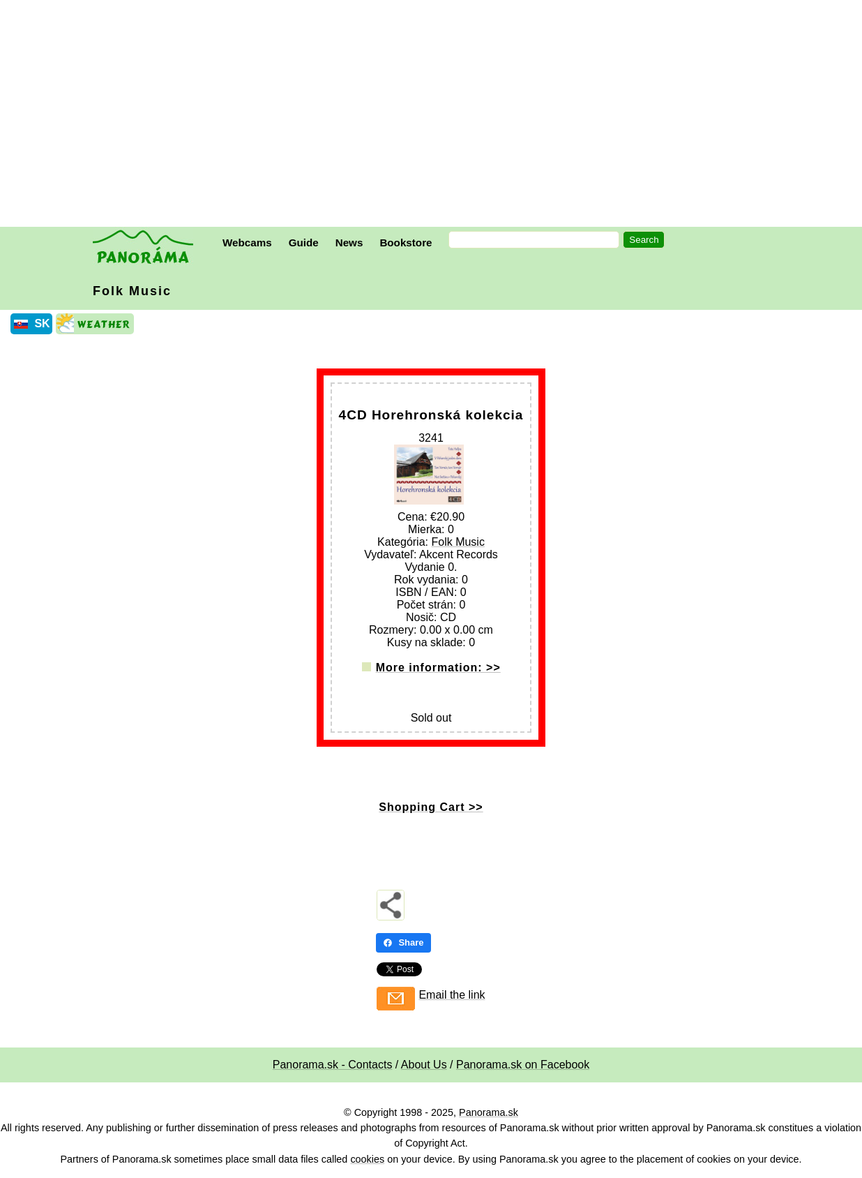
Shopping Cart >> (431, 807)
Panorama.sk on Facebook (522, 1065)
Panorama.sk (488, 1112)
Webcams (247, 242)
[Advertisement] (434, 115)
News (349, 242)
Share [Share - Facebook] (403, 942)
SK (42, 323)
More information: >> (438, 667)
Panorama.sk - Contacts (333, 1065)
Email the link (451, 995)
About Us (424, 1065)
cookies (367, 1159)
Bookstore (405, 242)
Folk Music (132, 291)
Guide (304, 242)
